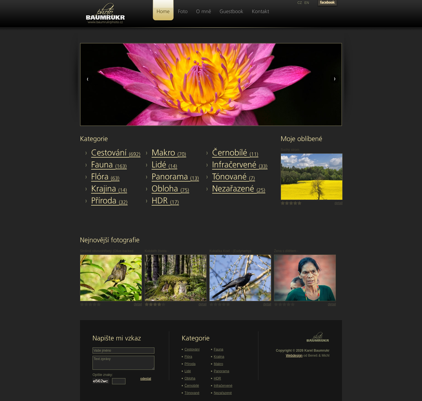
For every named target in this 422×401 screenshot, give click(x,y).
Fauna (218, 349)
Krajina (219, 357)
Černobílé (192, 386)
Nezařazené (223, 393)
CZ (299, 3)
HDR (217, 378)
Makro (218, 364)
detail (338, 203)
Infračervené (223, 386)
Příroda (190, 364)
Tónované (192, 393)
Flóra (188, 357)
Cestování (192, 349)
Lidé (188, 371)
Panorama (221, 371)
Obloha (190, 378)
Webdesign (294, 355)
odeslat (145, 379)
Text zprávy (123, 363)
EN (306, 3)
